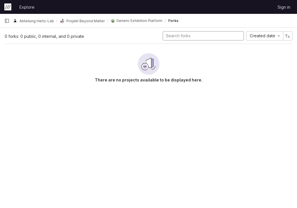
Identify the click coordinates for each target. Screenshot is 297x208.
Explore (27, 7)
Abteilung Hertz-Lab (33, 20)
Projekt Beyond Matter (82, 20)
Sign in (284, 7)
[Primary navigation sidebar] (7, 20)
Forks (173, 20)
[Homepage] (7, 7)
